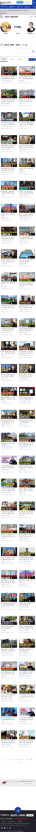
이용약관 (3, 821)
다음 (30, 759)
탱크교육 (5, 2)
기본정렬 (19, 59)
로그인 (27, 2)
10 (26, 759)
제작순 (4, 59)
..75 (18, 762)
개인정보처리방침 (11, 821)
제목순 (12, 59)
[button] (32, 29)
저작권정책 (19, 821)
